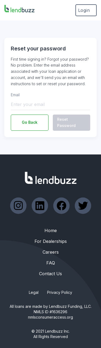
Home (50, 230)
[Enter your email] (50, 104)
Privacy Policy (59, 292)
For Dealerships (50, 241)
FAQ (50, 263)
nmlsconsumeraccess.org (50, 317)
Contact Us (50, 273)
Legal (34, 292)
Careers (51, 252)
